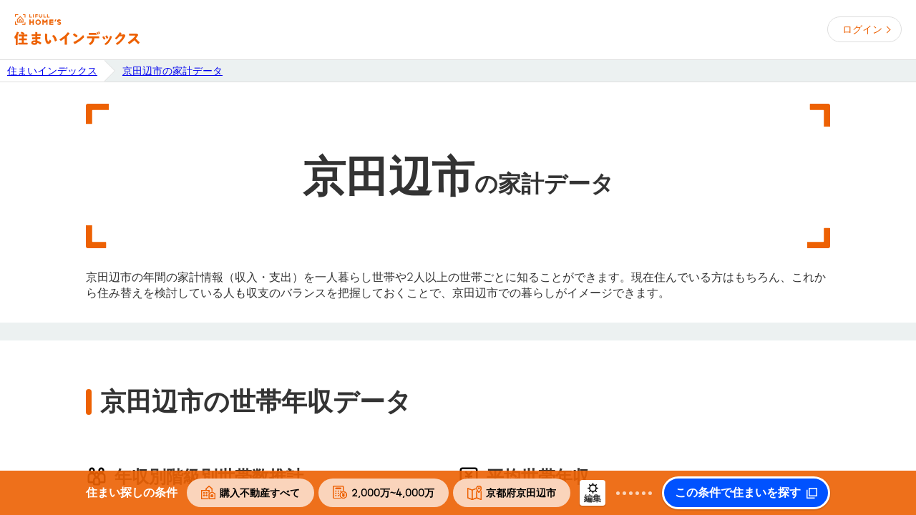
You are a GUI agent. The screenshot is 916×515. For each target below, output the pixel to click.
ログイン (862, 29)
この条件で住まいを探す (738, 493)
